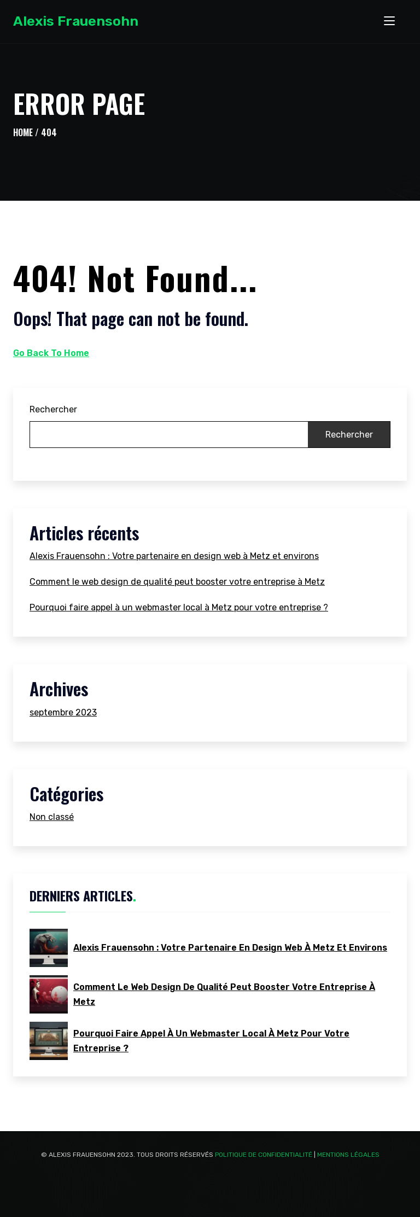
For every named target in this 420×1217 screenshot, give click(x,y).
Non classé (52, 817)
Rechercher (53, 409)
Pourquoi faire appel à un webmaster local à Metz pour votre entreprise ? (179, 607)
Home (23, 132)
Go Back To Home (51, 353)
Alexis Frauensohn (75, 21)
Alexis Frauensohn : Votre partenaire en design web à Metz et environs (174, 556)
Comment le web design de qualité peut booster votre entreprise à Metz (177, 582)
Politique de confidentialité (263, 1154)
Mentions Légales (348, 1154)
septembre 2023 (63, 712)
